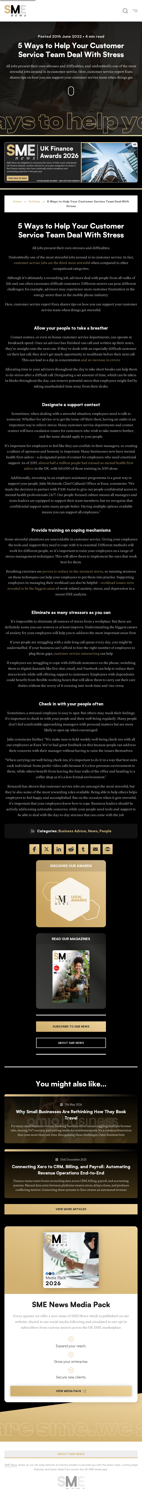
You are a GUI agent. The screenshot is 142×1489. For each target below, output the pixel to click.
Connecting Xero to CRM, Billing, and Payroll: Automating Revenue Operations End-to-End (71, 1169)
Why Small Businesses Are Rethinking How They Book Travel (71, 1114)
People (105, 831)
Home (17, 201)
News (93, 831)
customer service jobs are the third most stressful (52, 263)
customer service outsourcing (76, 653)
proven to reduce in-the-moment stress (73, 571)
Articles (34, 201)
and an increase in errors (100, 360)
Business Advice (72, 831)
